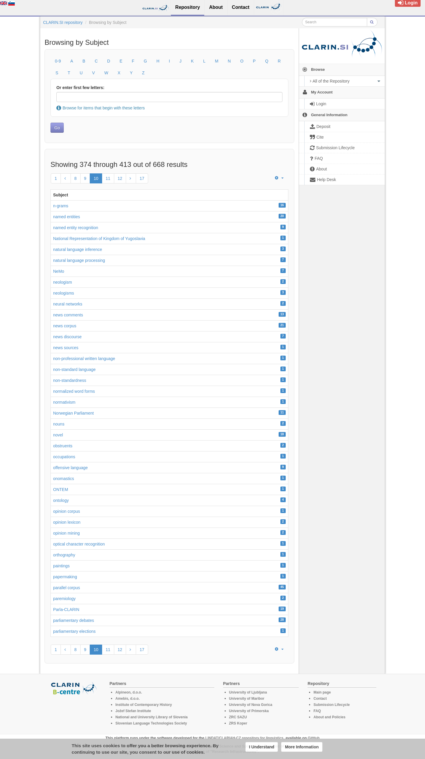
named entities (66, 216)
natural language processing (79, 260)
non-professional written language (84, 358)
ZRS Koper (238, 723)
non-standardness (69, 380)
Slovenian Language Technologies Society (151, 723)
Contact (320, 698)
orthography (64, 555)
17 (142, 178)
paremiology (64, 598)
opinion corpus (66, 511)
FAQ (317, 711)
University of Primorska (249, 711)
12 (120, 178)
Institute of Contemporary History (143, 705)
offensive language (70, 467)
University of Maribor (246, 698)
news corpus (64, 325)
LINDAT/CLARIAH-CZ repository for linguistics (244, 738)
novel (58, 435)
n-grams (60, 205)
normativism (64, 402)
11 (108, 178)
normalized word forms (74, 391)
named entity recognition (75, 227)
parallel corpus (66, 587)
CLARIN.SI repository (63, 22)
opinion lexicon (67, 522)
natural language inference (77, 249)
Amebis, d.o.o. (127, 698)
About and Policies (329, 717)
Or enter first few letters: (80, 87)
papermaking (65, 576)
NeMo (58, 271)
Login (408, 2)
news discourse (67, 336)
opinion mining (66, 533)
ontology (61, 500)
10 (96, 178)
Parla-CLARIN (66, 609)
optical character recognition (79, 544)
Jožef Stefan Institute (133, 711)
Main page (322, 692)
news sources (66, 347)
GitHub (314, 738)
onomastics (63, 478)
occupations (64, 456)
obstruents (62, 445)
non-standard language (74, 369)
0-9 (58, 61)
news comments (68, 315)
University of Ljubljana (248, 692)
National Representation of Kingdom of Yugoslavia (99, 238)
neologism (62, 282)
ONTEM (60, 489)
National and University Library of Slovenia (151, 717)
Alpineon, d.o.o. (128, 692)
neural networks (67, 304)
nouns (58, 424)
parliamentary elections (74, 631)
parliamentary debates (73, 620)
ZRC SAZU (238, 717)
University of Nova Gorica (250, 705)
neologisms (63, 293)
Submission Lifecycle (331, 705)
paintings (61, 566)
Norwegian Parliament (73, 413)
